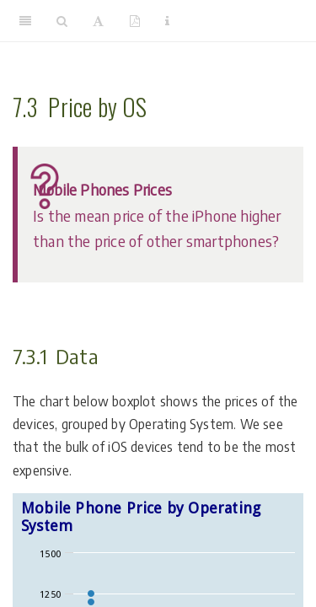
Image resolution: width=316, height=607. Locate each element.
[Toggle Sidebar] (25, 21)
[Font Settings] (98, 21)
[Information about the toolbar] (167, 21)
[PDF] (135, 21)
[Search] (62, 21)
